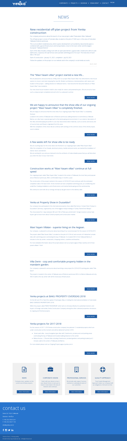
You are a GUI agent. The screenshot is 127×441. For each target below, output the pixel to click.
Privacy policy (15, 436)
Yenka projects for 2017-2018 (45, 323)
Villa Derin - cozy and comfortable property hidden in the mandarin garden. (60, 263)
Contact (103, 4)
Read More (91, 97)
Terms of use (6, 436)
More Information (24, 392)
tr (111, 4)
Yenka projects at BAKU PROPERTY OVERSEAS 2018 (58, 296)
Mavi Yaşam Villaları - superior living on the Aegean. (57, 227)
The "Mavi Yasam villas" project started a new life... (57, 75)
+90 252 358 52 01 (10, 419)
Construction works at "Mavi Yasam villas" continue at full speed (60, 170)
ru (113, 4)
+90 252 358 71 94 (10, 422)
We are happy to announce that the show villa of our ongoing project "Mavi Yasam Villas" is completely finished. (63, 106)
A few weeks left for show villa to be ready (52, 142)
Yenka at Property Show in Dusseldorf (50, 202)
